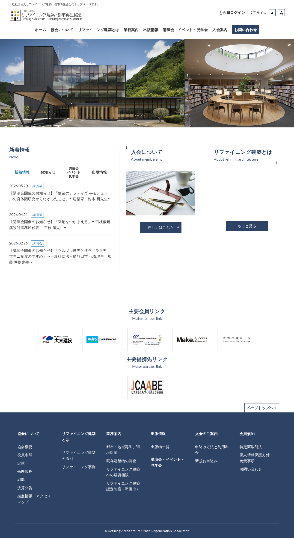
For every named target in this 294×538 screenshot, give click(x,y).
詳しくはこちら (164, 227)
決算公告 (24, 488)
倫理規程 (24, 471)
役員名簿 (24, 455)
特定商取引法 (251, 447)
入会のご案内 (206, 434)
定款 (21, 463)
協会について (62, 30)
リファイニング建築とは (98, 30)
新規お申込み (206, 461)
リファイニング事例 (78, 467)
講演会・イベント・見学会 (185, 30)
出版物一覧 (160, 447)
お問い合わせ (245, 30)
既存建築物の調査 (121, 461)
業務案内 (131, 30)
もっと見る (252, 226)
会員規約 (247, 434)
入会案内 (219, 30)
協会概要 (24, 447)
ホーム (40, 30)
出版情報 (150, 30)
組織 (21, 480)
